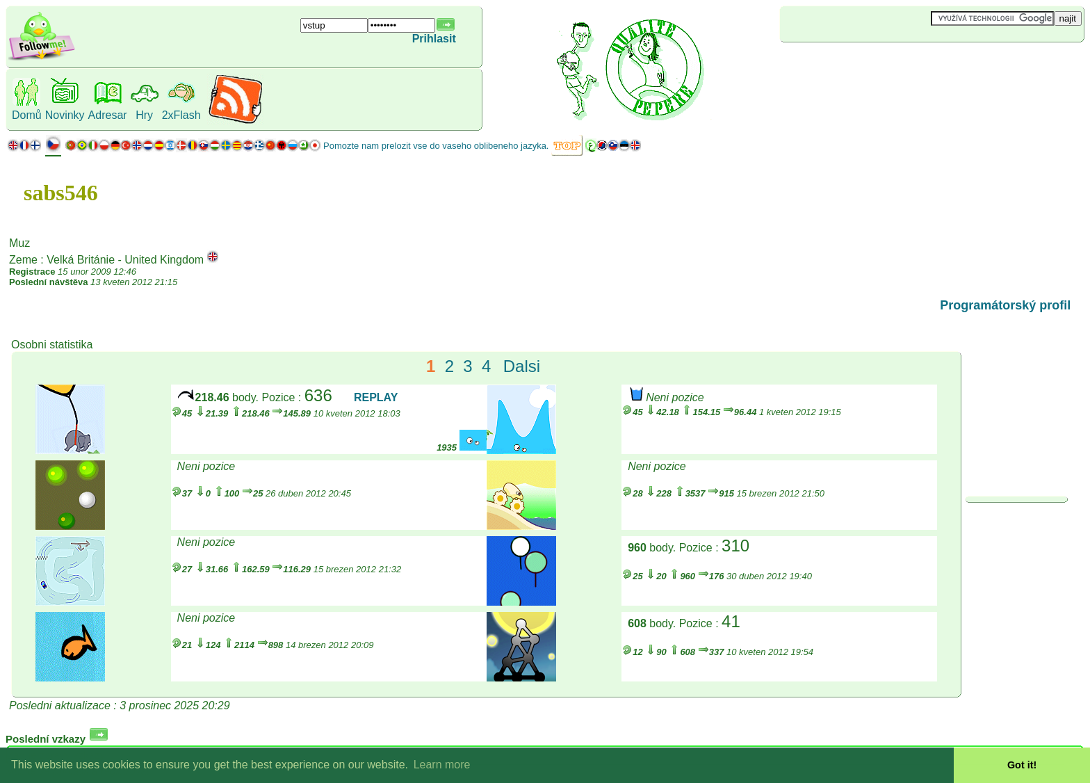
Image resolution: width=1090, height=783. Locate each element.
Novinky (65, 115)
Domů (27, 115)
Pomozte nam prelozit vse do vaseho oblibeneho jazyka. (435, 145)
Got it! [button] (1021, 764)
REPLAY (376, 397)
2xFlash (181, 115)
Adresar (107, 115)
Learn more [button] (442, 764)
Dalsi (521, 366)
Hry (144, 115)
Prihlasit (434, 39)
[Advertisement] (862, 65)
